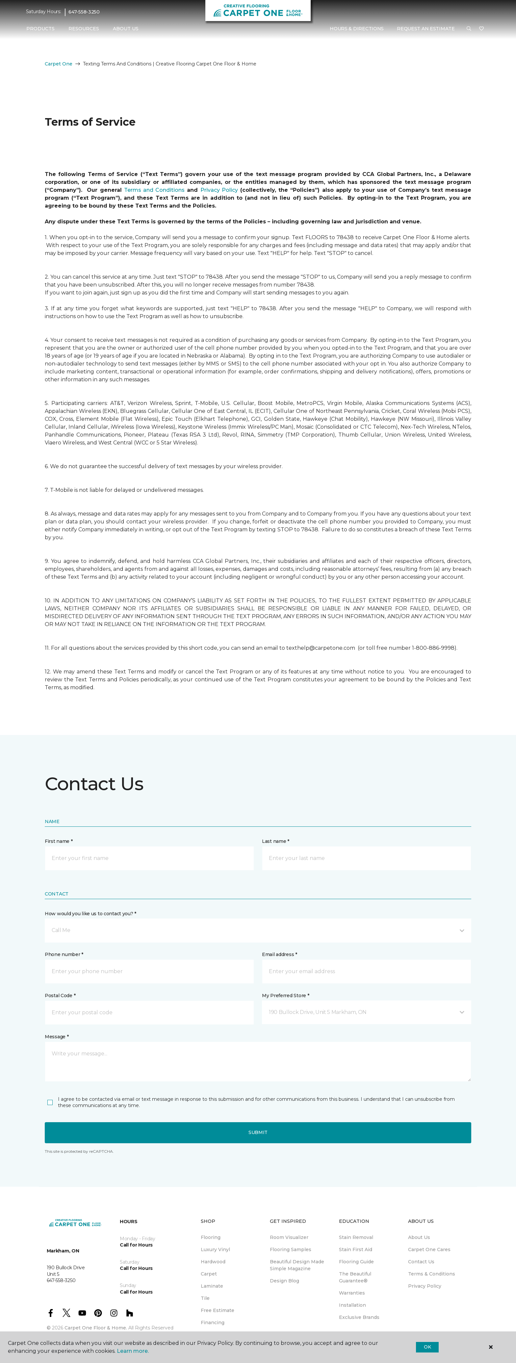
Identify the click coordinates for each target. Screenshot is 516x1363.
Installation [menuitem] (352, 1305)
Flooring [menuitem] (210, 1237)
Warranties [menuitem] (352, 1293)
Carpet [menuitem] (209, 1274)
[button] (469, 29)
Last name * (275, 841)
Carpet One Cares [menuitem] (429, 1249)
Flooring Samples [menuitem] (290, 1249)
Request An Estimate (426, 29)
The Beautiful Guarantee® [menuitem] (355, 1277)
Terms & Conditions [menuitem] (431, 1274)
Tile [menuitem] (205, 1298)
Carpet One (58, 64)
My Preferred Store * (285, 995)
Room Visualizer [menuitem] (289, 1237)
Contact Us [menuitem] (421, 1262)
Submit (258, 1132)
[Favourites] (481, 29)
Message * (56, 1036)
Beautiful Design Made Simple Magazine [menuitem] (297, 1265)
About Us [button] (126, 29)
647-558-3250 (84, 12)
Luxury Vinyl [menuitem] (215, 1249)
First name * (59, 841)
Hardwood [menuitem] (213, 1262)
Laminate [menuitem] (212, 1286)
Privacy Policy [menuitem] (424, 1286)
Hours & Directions (357, 29)
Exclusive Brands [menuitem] (359, 1317)
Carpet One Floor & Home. (95, 1328)
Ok (427, 1347)
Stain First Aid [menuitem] (355, 1249)
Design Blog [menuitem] (284, 1281)
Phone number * (64, 954)
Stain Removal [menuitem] (356, 1237)
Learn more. (133, 1351)
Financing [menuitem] (212, 1322)
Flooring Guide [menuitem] (356, 1262)
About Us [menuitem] (419, 1237)
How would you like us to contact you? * (90, 913)
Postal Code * (60, 995)
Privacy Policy (219, 190)
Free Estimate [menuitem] (217, 1310)
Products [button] (40, 29)
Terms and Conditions (154, 190)
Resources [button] (83, 29)
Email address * (279, 954)
